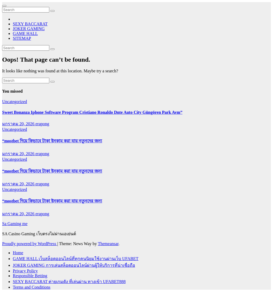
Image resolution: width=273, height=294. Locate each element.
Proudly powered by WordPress (29, 243)
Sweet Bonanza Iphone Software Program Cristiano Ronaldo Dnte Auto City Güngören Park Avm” (92, 112)
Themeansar (108, 243)
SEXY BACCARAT (30, 24)
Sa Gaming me (14, 223)
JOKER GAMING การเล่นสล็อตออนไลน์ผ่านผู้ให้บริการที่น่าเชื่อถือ (74, 265)
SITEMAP (22, 38)
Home (18, 252)
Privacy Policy (25, 271)
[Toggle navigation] (4, 6)
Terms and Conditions (31, 287)
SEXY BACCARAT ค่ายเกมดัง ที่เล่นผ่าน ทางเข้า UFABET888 (69, 281)
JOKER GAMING (29, 28)
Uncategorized (14, 101)
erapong (42, 123)
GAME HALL (25, 33)
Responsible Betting (30, 275)
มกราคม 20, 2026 (18, 123)
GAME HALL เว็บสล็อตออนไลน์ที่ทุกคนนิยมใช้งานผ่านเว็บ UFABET (75, 258)
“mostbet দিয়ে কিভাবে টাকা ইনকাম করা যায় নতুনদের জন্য (52, 141)
